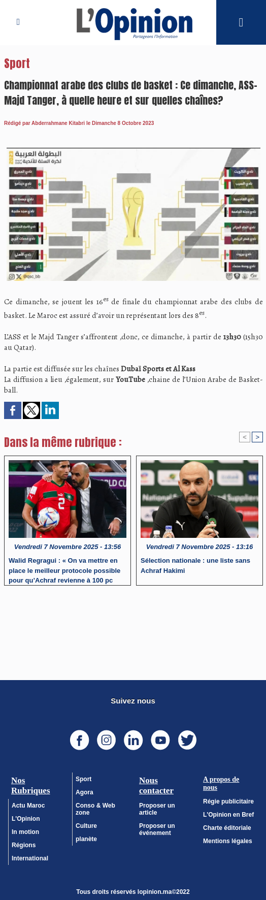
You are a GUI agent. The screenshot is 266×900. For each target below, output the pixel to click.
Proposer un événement (157, 829)
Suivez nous (133, 700)
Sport (83, 778)
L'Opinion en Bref (228, 814)
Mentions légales (227, 840)
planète (86, 838)
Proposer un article (157, 808)
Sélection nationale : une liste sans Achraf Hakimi (195, 565)
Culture (86, 825)
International (30, 857)
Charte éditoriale (227, 827)
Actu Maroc (28, 805)
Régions (24, 844)
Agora (84, 791)
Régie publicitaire (228, 801)
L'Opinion (26, 818)
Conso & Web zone (95, 808)
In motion (25, 831)
